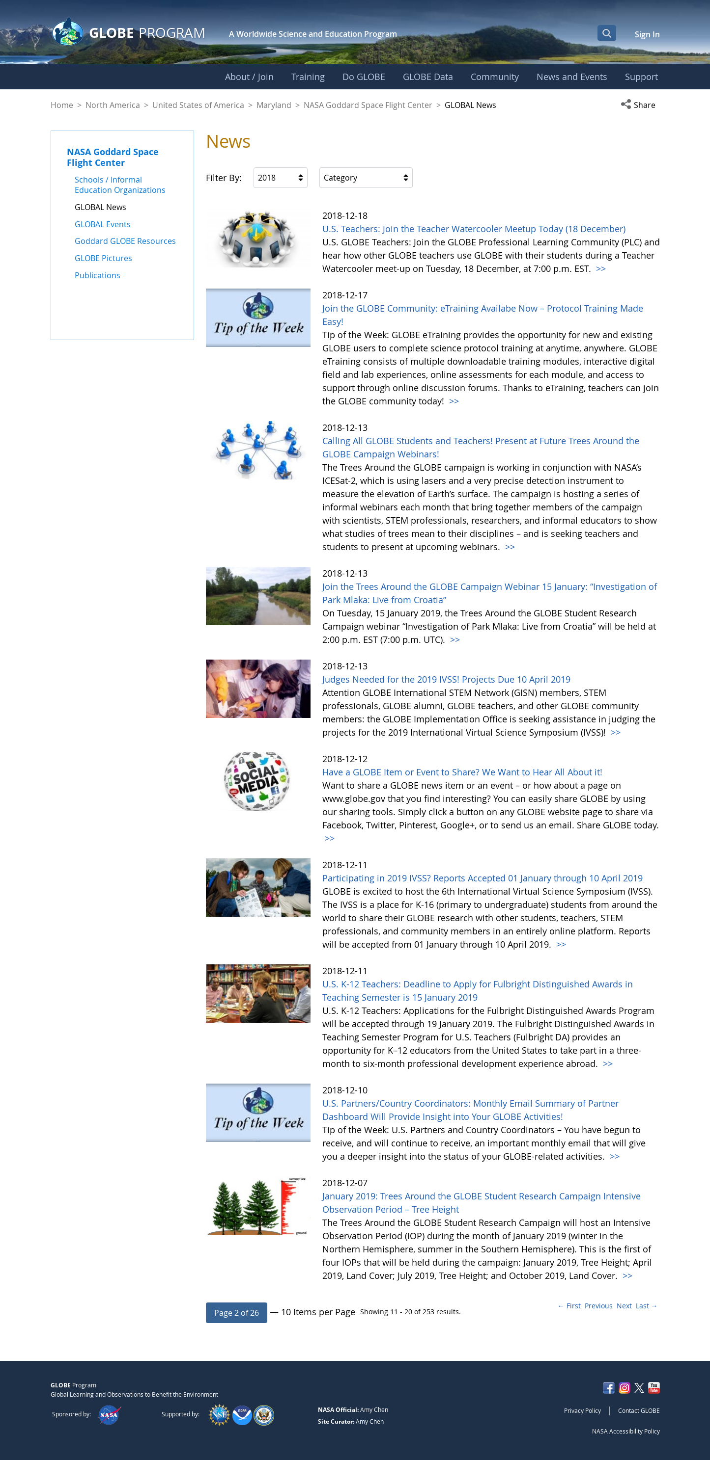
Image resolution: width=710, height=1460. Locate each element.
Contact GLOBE (639, 1410)
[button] (640, 105)
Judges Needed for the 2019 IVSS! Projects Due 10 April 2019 (446, 679)
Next (624, 1305)
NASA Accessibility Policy (626, 1431)
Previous (599, 1305)
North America (112, 105)
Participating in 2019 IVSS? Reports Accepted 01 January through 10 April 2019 (482, 878)
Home (62, 105)
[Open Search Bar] (606, 33)
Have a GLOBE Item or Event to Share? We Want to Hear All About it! (462, 772)
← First (569, 1305)
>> (600, 268)
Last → (647, 1305)
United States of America (198, 105)
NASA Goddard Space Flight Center (368, 105)
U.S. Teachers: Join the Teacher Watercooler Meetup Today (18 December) (473, 229)
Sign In (647, 34)
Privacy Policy (582, 1410)
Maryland (273, 105)
